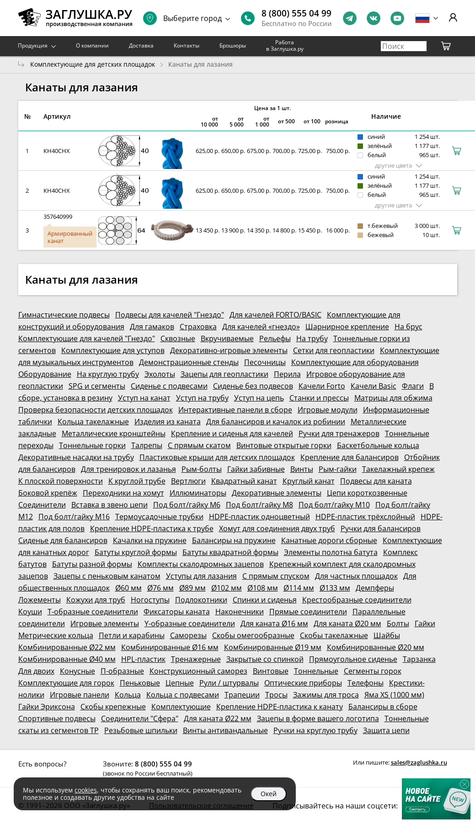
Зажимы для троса (326, 695)
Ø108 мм (262, 588)
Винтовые (270, 671)
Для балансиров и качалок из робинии (275, 422)
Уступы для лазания (201, 576)
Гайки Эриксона (46, 707)
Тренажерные (196, 659)
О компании (92, 45)
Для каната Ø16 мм (274, 623)
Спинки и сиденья (265, 600)
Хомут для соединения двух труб (277, 528)
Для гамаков (152, 327)
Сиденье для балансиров (62, 540)
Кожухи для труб (95, 600)
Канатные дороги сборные (329, 540)
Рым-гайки (338, 469)
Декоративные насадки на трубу (76, 457)
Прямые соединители (308, 612)
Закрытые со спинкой (265, 659)
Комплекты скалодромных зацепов (201, 564)
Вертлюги (188, 481)
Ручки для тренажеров (339, 433)
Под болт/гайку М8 (259, 505)
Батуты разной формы (92, 564)
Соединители (42, 505)
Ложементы (39, 600)
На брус (408, 327)
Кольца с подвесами (182, 695)
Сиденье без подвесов (253, 386)
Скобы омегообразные (253, 635)
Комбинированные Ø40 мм (67, 659)
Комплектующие (181, 707)
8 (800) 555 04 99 (296, 13)
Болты (398, 623)
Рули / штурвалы (229, 683)
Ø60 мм (128, 588)
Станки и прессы (319, 398)
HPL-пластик (143, 659)
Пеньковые (140, 683)
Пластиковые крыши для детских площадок (217, 457)
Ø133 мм (335, 588)
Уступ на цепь (259, 398)
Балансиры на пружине (234, 540)
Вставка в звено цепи (109, 505)
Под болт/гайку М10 (334, 505)
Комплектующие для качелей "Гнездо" (86, 338)
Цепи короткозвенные (367, 493)
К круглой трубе (136, 481)
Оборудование (44, 374)
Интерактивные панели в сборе (235, 410)
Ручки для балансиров (381, 528)
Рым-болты (201, 469)
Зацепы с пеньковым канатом (106, 576)
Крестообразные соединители (356, 600)
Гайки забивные (256, 469)
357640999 (57, 216)
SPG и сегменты (97, 386)
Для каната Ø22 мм (217, 718)
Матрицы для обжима (393, 398)
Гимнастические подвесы (64, 315)
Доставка (141, 45)
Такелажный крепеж (398, 469)
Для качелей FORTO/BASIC (275, 315)
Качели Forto (322, 386)
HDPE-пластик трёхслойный (365, 517)
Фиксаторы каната (177, 612)
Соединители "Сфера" (139, 718)
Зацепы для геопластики (224, 374)
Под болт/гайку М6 (186, 505)
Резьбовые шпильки (140, 730)
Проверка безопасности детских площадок (95, 410)
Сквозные (177, 338)
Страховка (198, 327)
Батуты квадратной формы (230, 552)
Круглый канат (309, 481)
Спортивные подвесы (57, 718)
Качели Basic (373, 386)
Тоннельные (316, 671)
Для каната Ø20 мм (347, 623)
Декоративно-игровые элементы (229, 350)
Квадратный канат (244, 481)
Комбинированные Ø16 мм (170, 647)
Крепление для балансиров (349, 457)
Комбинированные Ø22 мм (67, 647)
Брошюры (232, 45)
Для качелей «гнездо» (261, 327)
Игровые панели (79, 695)
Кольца (128, 695)
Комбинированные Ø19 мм (272, 647)
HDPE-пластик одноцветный (259, 517)
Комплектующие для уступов (113, 350)
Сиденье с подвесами (169, 386)
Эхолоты (159, 374)
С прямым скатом (199, 445)
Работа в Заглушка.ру (285, 45)
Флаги (413, 386)
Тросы (276, 695)
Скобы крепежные (113, 707)
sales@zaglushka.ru (419, 762)
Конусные (77, 671)
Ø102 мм (226, 588)
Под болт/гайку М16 (74, 517)
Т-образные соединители (93, 612)
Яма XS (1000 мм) (394, 695)
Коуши (30, 612)
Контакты (186, 45)
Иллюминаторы (198, 493)
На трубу (312, 338)
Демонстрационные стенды (189, 362)
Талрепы (146, 445)
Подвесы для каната (376, 481)
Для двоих (36, 671)
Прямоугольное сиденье (353, 659)
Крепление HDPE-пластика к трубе (151, 528)
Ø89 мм (192, 588)
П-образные (122, 671)
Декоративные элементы (276, 493)
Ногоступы (150, 600)
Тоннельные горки (92, 445)
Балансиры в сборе (382, 707)
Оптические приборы (303, 683)
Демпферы (375, 588)
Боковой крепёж (47, 493)
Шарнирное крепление (347, 327)
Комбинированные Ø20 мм (375, 647)
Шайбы (387, 635)
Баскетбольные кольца (378, 445)
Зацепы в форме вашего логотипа (318, 718)
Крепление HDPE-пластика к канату (279, 707)
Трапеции (242, 695)
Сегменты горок (372, 671)
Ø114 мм (298, 588)
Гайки (425, 623)
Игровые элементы (104, 623)
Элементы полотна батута (331, 552)
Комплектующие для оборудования (355, 362)
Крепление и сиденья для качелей (232, 433)
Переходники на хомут (123, 493)
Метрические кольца (55, 635)
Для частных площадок (356, 576)
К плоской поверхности (60, 481)
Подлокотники (201, 600)
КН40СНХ (56, 151)
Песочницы (265, 362)
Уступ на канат (144, 398)
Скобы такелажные (334, 635)
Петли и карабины (132, 635)
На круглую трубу (108, 374)
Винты (301, 469)
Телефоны (365, 683)
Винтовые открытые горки (283, 445)
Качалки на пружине (150, 540)
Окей (269, 793)
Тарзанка (419, 659)
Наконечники (239, 612)
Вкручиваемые (227, 338)
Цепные (179, 683)
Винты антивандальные (225, 730)
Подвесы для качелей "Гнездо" (169, 315)
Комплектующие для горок (66, 683)
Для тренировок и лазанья (128, 469)
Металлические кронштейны (113, 433)
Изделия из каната (167, 422)
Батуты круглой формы (136, 552)
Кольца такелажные (93, 422)
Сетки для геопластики (333, 350)
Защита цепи (386, 730)
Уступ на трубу (202, 398)
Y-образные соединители (189, 623)
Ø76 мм (160, 588)
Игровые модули (328, 410)
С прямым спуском (276, 576)
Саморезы (188, 635)
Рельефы (275, 338)
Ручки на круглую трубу (315, 730)
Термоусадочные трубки (159, 517)
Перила (287, 374)
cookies (86, 790)
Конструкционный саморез (198, 671)
